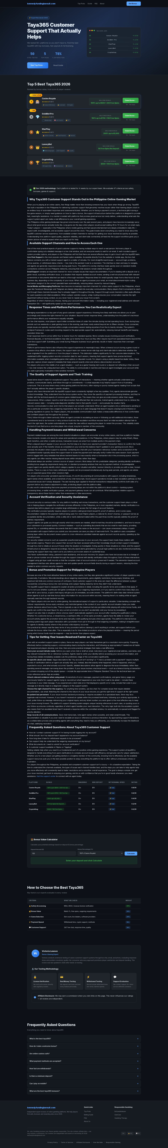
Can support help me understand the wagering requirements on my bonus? (60, 742)
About (102, 3)
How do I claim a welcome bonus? (84, 1048)
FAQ (96, 3)
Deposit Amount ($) (37, 850)
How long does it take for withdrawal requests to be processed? (55, 740)
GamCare (118, 1115)
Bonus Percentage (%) (85, 850)
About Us (87, 1121)
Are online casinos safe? (84, 1056)
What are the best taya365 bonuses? (84, 1093)
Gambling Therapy (121, 1118)
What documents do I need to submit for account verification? (54, 745)
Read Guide (58, 65)
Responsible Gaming (113, 1142)
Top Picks (81, 3)
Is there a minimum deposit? (84, 1078)
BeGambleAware (120, 1111)
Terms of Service (67, 1142)
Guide (90, 3)
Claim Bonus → (130, 100)
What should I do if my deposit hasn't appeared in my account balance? (58, 737)
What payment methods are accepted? (84, 1063)
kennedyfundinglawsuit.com (41, 3)
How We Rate (98, 1142)
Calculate (131, 855)
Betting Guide (88, 1115)
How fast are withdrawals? (84, 1071)
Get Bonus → (134, 3)
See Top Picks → (38, 65)
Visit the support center (46, 777)
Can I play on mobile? (84, 1086)
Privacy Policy (53, 1142)
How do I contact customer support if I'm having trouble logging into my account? (62, 734)
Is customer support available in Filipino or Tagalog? (50, 748)
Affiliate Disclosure (83, 1142)
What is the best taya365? (84, 1041)
